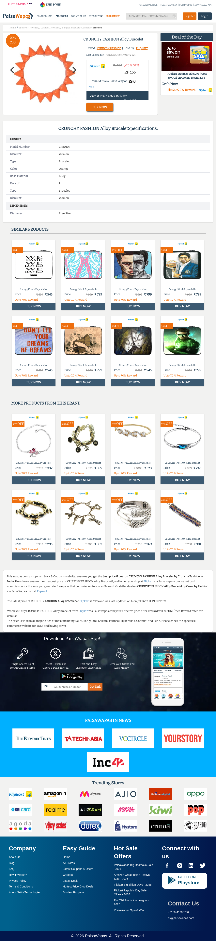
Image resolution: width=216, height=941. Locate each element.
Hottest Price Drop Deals (78, 886)
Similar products (30, 229)
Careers (68, 874)
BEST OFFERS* (113, 16)
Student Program (73, 892)
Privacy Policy (17, 880)
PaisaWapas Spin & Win (129, 910)
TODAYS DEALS (78, 16)
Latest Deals (70, 880)
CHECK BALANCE (148, 5)
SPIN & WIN (50, 4)
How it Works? (18, 874)
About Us (14, 857)
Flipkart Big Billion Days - (133, 884)
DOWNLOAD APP (203, 5)
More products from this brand (45, 403)
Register (190, 16)
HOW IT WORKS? (168, 5)
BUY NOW (99, 107)
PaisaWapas (96, 936)
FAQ (11, 868)
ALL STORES (62, 16)
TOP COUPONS (96, 16)
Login (204, 16)
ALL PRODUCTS (44, 16)
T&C (91, 87)
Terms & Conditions (21, 886)
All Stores (69, 863)
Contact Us (183, 903)
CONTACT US (185, 5)
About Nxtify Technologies (25, 892)
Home (66, 857)
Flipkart (142, 48)
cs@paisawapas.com (181, 918)
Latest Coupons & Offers (78, 868)
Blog (11, 863)
